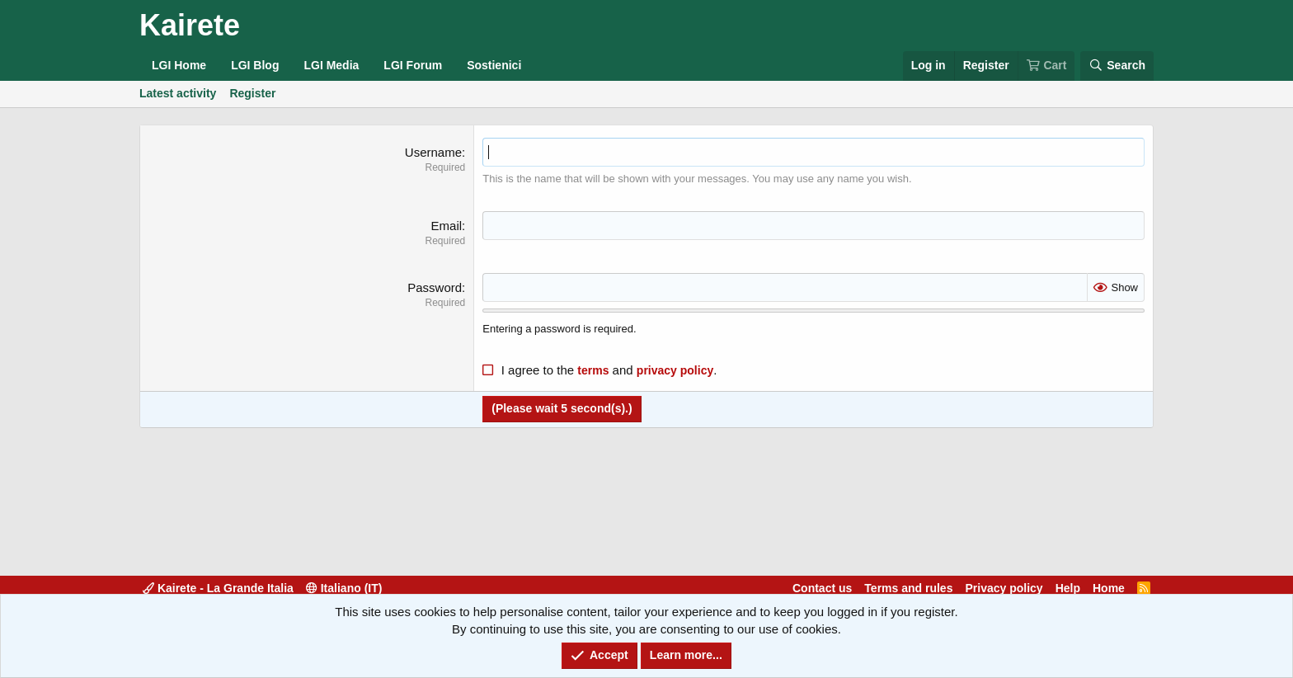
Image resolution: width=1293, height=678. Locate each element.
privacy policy (675, 370)
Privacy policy (1003, 588)
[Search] (1117, 66)
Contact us (822, 588)
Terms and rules (908, 588)
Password (434, 287)
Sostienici (494, 65)
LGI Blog (255, 65)
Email (447, 226)
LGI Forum (412, 65)
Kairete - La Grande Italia (218, 588)
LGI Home (179, 65)
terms (593, 370)
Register (252, 93)
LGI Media (331, 65)
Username (433, 152)
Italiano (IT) (344, 588)
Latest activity (177, 93)
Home (1109, 588)
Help (1068, 588)
